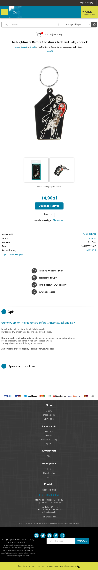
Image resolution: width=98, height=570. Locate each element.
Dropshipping (49, 473)
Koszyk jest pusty (49, 35)
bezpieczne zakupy (44, 278)
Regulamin (49, 444)
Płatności (49, 436)
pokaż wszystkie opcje (13, 255)
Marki (49, 477)
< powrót (49, 51)
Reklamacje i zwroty (49, 440)
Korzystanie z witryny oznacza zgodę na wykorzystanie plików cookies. (47, 566)
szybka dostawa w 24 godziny (49, 285)
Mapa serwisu (49, 415)
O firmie (49, 411)
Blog (49, 456)
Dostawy (49, 432)
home (16, 47)
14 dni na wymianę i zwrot (47, 271)
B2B (49, 469)
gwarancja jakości (43, 292)
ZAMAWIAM (82, 541)
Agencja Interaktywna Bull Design (69, 523)
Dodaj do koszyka (49, 206)
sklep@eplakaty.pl (49, 490)
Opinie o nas (49, 419)
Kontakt (49, 484)
